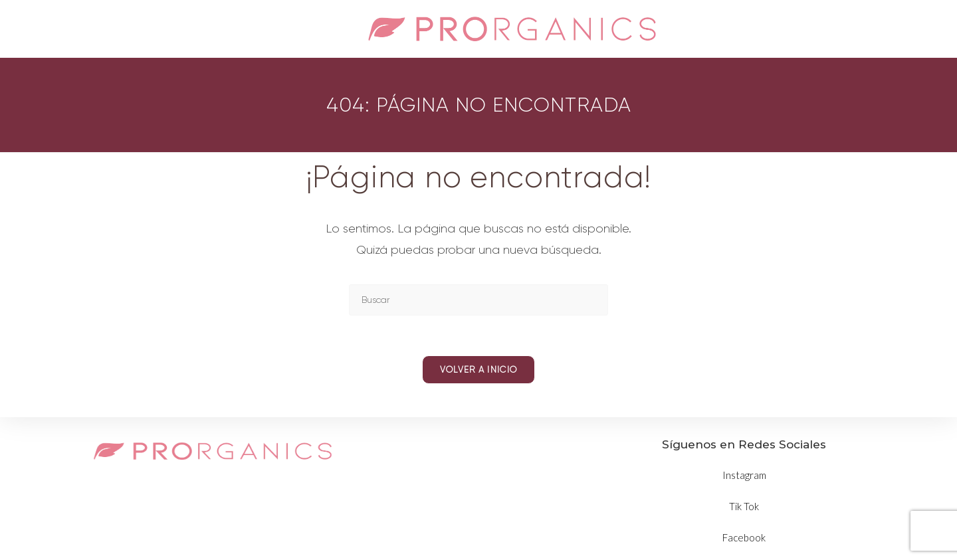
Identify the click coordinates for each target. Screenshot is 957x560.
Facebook (744, 537)
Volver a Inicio (479, 370)
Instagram (744, 475)
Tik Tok (744, 506)
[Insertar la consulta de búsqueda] (478, 300)
